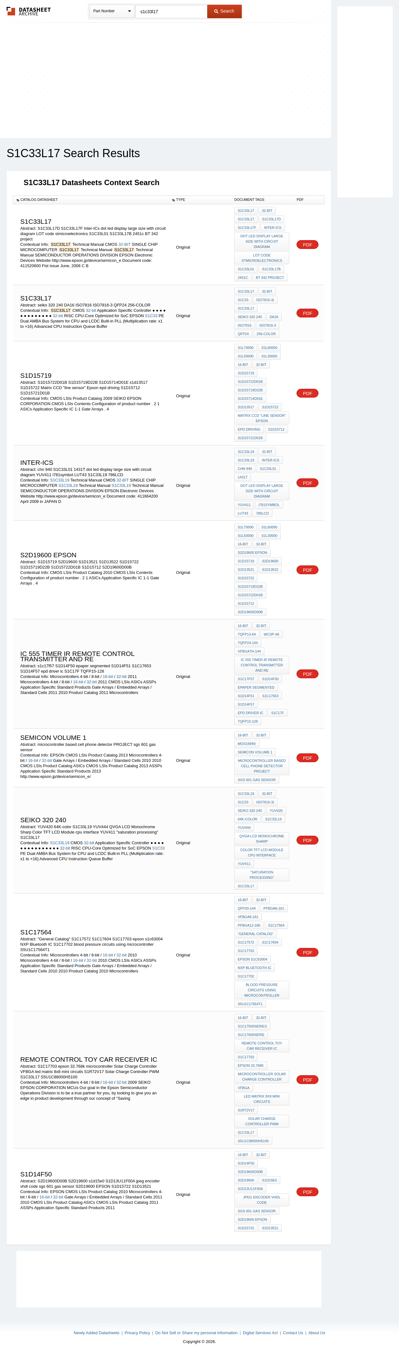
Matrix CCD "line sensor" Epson (262, 418)
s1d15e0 (269, 1180)
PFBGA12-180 (249, 925)
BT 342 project (270, 277)
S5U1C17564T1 (250, 1004)
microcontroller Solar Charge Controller (262, 1076)
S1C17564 (276, 925)
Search (224, 11)
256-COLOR (266, 334)
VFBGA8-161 (248, 917)
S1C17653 (270, 696)
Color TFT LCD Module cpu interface (261, 852)
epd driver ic (250, 713)
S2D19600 (270, 561)
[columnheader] (91, 200)
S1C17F (277, 713)
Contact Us (293, 1332)
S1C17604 (270, 942)
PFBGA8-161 (273, 908)
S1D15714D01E (250, 398)
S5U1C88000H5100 (253, 1141)
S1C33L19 (59, 480)
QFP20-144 (247, 908)
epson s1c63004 (252, 959)
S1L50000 (245, 356)
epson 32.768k (251, 1065)
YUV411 (244, 505)
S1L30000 (269, 356)
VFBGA (243, 1088)
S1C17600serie (251, 1035)
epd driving (249, 429)
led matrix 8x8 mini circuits (262, 1099)
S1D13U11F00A (250, 1189)
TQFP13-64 (247, 634)
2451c (243, 277)
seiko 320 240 (250, 317)
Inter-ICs (272, 227)
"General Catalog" (256, 934)
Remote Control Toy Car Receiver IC (261, 1045)
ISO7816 (244, 325)
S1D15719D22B (250, 390)
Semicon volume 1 (255, 752)
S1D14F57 (246, 704)
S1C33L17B (271, 269)
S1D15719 (246, 373)
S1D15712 (276, 429)
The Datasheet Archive (29, 11)
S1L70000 (245, 348)
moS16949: (247, 744)
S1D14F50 (270, 679)
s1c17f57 (246, 679)
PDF (307, 244)
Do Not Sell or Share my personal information (196, 1332)
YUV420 (276, 810)
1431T (242, 477)
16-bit (243, 364)
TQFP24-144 (248, 643)
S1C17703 (246, 951)
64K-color (247, 819)
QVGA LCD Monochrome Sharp (262, 838)
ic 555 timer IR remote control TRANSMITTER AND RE (262, 665)
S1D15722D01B (250, 381)
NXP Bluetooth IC (254, 968)
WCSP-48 (271, 634)
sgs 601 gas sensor (256, 780)
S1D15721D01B (250, 438)
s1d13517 (246, 407)
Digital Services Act (260, 1332)
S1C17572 (246, 942)
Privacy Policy (137, 1332)
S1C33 (151, 315)
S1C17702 (246, 976)
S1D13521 (246, 569)
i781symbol (269, 505)
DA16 (274, 317)
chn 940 (245, 469)
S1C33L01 (246, 269)
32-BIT (125, 244)
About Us (316, 1332)
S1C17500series (252, 1026)
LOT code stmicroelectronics (261, 257)
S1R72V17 (246, 1110)
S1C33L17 (246, 210)
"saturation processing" (262, 874)
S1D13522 (270, 569)
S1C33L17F (247, 227)
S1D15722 (270, 407)
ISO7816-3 (267, 325)
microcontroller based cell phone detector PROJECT (262, 766)
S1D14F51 (246, 696)
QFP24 (243, 334)
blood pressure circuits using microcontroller (262, 990)
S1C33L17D (271, 219)
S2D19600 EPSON (252, 552)
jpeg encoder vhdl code (261, 1199)
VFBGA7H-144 (249, 651)
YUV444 (244, 827)
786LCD (262, 513)
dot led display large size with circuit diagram (262, 241)
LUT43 (243, 513)
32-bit (91, 310)
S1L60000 (269, 348)
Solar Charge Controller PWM (261, 1121)
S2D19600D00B (250, 612)
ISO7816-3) (265, 300)
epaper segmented (256, 687)
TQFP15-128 (248, 721)
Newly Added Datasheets (96, 1332)
